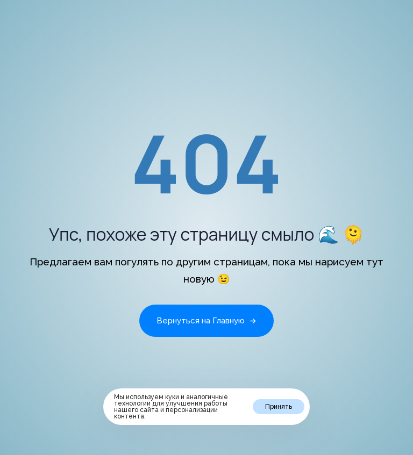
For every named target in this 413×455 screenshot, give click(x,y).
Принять (278, 406)
